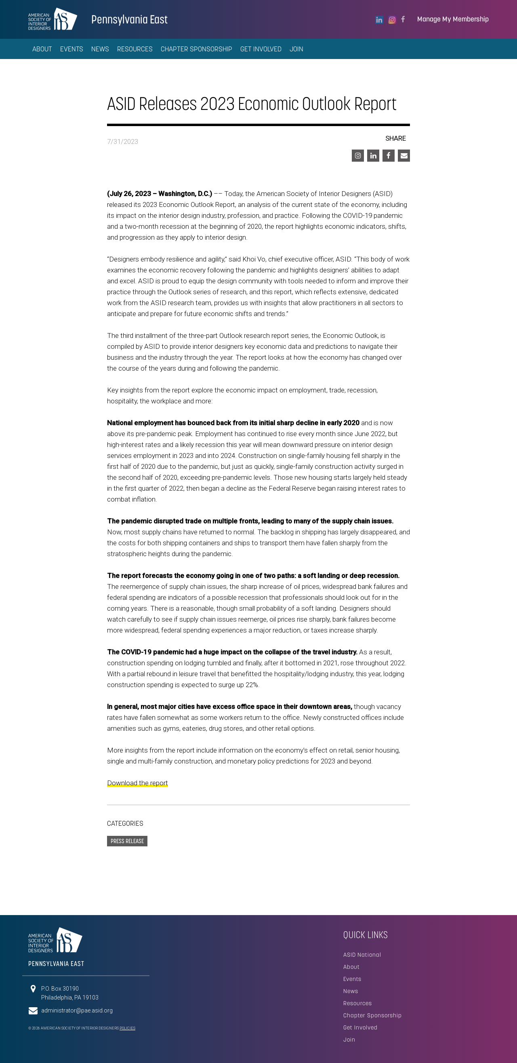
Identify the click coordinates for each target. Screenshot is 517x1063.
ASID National (362, 954)
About (351, 966)
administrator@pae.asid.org (77, 1010)
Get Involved (261, 48)
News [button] (100, 48)
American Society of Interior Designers (52, 18)
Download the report (137, 783)
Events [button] (71, 48)
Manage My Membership (453, 19)
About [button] (42, 48)
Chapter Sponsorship (196, 48)
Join (296, 48)
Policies (127, 1028)
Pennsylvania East (129, 19)
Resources (357, 1003)
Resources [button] (135, 48)
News (350, 991)
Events (352, 979)
